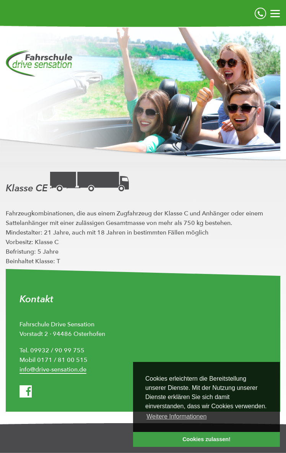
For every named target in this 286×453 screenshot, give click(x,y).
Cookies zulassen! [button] (206, 439)
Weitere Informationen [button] (176, 416)
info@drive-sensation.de (53, 369)
